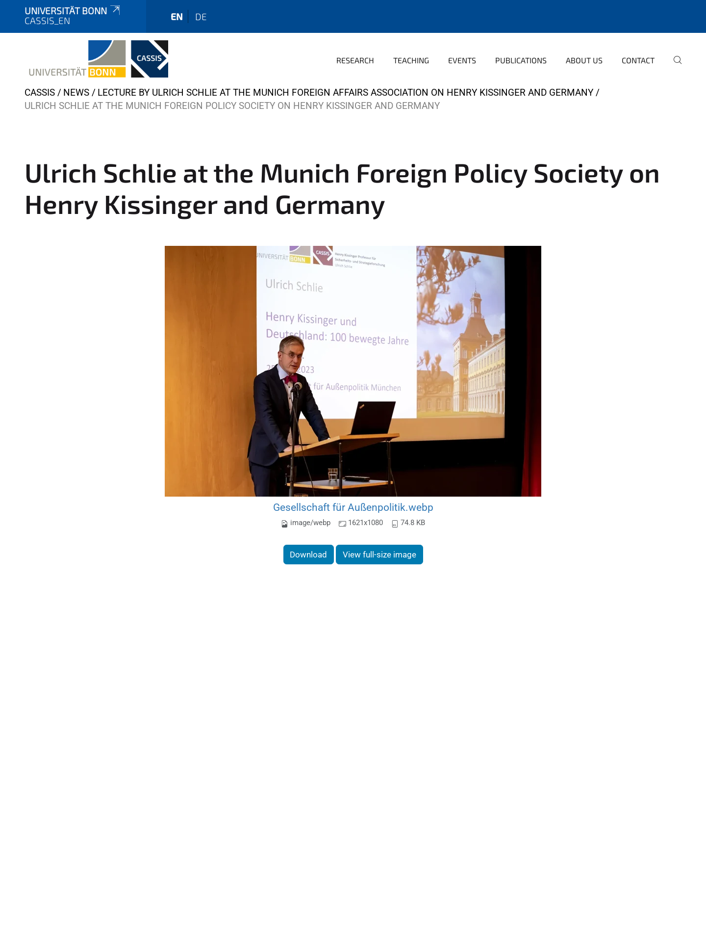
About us (584, 60)
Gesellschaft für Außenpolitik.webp (353, 507)
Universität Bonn (73, 10)
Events (462, 60)
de (201, 16)
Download (308, 554)
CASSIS (40, 92)
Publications (521, 60)
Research (355, 60)
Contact (638, 60)
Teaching (411, 60)
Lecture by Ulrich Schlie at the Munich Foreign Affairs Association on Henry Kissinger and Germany (345, 92)
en (177, 16)
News (76, 92)
